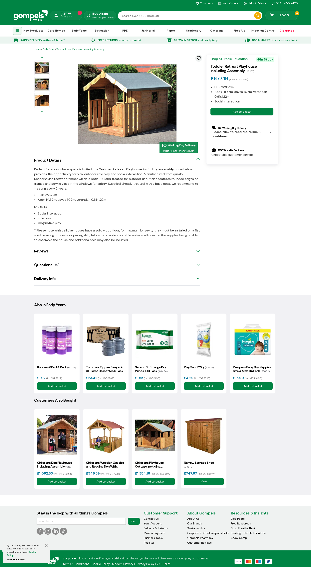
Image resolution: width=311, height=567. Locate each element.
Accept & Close (16, 559)
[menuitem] (17, 31)
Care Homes (56, 30)
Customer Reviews (199, 542)
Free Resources (241, 523)
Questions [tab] (43, 264)
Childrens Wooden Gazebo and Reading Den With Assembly (105, 464)
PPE (125, 30)
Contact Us (151, 518)
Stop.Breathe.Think (243, 528)
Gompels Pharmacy (200, 538)
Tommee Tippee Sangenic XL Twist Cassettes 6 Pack (105, 369)
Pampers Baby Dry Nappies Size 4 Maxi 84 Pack (252, 369)
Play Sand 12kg (199, 367)
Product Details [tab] (47, 160)
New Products (33, 30)
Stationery (193, 30)
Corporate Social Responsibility (208, 533)
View (204, 481)
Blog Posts (238, 518)
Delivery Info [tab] (45, 278)
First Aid (239, 30)
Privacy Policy (145, 564)
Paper (171, 30)
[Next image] (42, 111)
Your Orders (228, 3)
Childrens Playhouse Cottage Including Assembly (149, 464)
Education (102, 30)
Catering (216, 30)
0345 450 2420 (284, 3)
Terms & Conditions (76, 564)
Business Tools (153, 538)
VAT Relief (163, 564)
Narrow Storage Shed (199, 464)
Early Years (79, 30)
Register (149, 542)
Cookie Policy (101, 564)
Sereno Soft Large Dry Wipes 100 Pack (151, 369)
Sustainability (196, 528)
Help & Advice (254, 3)
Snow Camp (239, 538)
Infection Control (263, 30)
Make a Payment (154, 533)
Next (134, 521)
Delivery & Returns (156, 528)
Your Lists (204, 3)
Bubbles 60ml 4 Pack (56, 367)
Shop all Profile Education (229, 59)
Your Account (153, 523)
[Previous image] (42, 58)
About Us (193, 518)
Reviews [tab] (41, 251)
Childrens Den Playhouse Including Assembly (55, 464)
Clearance (287, 30)
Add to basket (242, 111)
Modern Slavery (122, 564)
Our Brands (194, 523)
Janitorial (148, 30)
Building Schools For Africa (248, 533)
